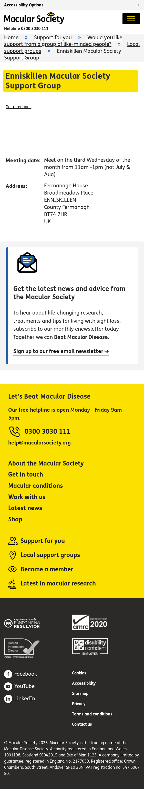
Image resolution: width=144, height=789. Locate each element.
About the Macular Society (46, 463)
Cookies (79, 673)
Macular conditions (35, 486)
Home (11, 37)
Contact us (82, 724)
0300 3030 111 (34, 28)
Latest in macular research (58, 583)
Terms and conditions (92, 714)
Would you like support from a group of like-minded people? (63, 40)
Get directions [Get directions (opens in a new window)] (18, 106)
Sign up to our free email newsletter (61, 351)
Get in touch (25, 474)
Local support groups (50, 555)
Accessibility (84, 683)
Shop (15, 519)
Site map (80, 693)
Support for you (53, 37)
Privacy (79, 703)
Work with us (26, 497)
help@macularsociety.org (39, 443)
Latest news (25, 508)
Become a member (46, 569)
